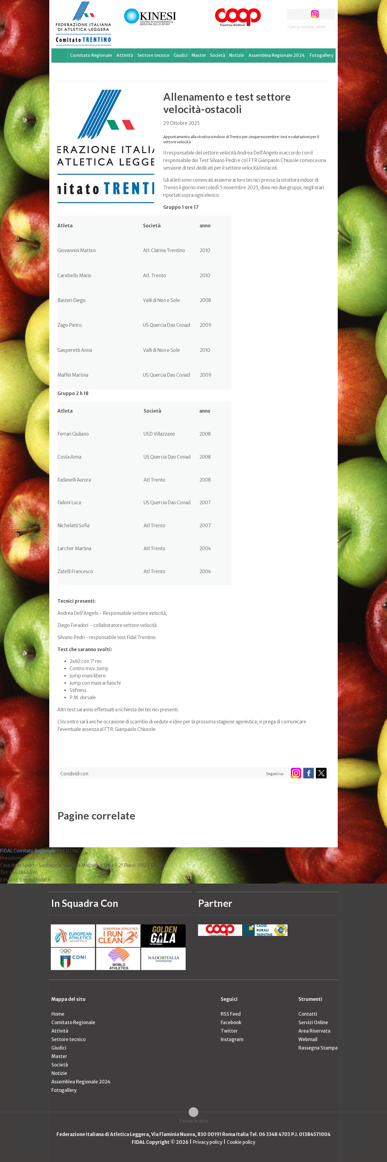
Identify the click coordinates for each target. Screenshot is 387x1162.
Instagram (232, 1039)
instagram (315, 14)
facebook (292, 14)
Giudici (180, 55)
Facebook (231, 1022)
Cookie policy (241, 1142)
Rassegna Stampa (318, 1048)
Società (217, 55)
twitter (303, 14)
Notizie (236, 55)
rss (326, 14)
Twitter (229, 1031)
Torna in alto (193, 1121)
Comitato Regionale (91, 55)
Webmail (307, 1039)
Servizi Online (313, 1022)
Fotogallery (321, 55)
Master (198, 55)
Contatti (307, 1014)
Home (57, 1014)
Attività (124, 55)
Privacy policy (207, 1142)
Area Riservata (314, 1031)
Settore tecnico (153, 55)
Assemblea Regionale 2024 (277, 55)
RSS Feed (231, 1014)
